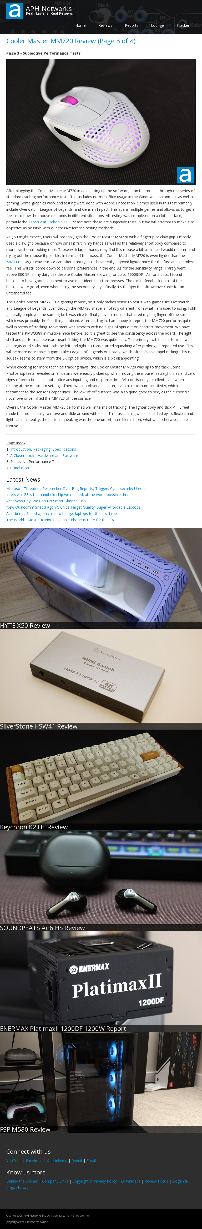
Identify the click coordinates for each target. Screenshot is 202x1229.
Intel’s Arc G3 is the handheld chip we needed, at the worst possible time (67, 494)
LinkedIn (60, 1160)
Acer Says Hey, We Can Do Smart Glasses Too (46, 500)
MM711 (12, 261)
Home (80, 25)
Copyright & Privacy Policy (94, 1181)
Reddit (77, 1160)
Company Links (55, 1181)
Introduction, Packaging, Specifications (43, 449)
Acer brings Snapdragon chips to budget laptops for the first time (61, 513)
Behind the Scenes (22, 1181)
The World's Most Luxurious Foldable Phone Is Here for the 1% (60, 519)
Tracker (182, 25)
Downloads (130, 1181)
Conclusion (19, 467)
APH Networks (49, 8)
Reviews (105, 25)
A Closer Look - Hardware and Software (44, 455)
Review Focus (156, 1181)
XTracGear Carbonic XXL (49, 221)
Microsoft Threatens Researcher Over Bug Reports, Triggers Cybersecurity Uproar (76, 488)
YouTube (14, 1160)
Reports (131, 25)
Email (91, 1160)
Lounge (157, 25)
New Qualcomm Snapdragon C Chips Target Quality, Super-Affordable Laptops (73, 507)
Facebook (34, 1160)
